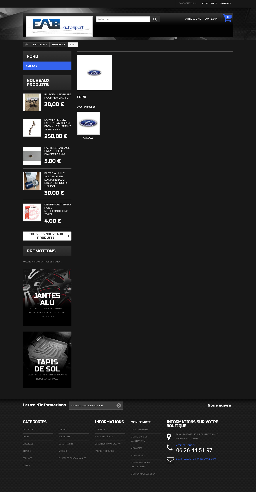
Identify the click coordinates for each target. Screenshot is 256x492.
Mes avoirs (136, 448)
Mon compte (143, 422)
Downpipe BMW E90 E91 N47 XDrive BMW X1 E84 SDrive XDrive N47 (57, 124)
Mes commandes (139, 429)
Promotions (41, 251)
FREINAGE (27, 458)
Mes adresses (138, 455)
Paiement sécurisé (104, 451)
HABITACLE (64, 429)
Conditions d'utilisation (108, 444)
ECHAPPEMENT (66, 444)
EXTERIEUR (28, 429)
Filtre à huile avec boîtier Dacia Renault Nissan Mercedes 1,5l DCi (57, 180)
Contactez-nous (188, 3)
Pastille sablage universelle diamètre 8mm (57, 151)
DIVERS (26, 465)
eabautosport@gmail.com (200, 458)
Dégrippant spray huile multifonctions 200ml (57, 209)
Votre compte (209, 3)
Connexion (225, 3)
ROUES (26, 437)
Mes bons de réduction (143, 474)
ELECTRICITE (40, 44)
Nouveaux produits (38, 82)
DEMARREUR (59, 44)
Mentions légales (104, 437)
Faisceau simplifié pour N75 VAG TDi (57, 96)
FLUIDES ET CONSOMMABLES (72, 458)
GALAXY (88, 137)
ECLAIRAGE (28, 444)
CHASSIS (27, 451)
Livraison (100, 429)
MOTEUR (63, 451)
